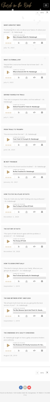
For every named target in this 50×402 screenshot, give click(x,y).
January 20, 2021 (11, 185)
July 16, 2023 (9, 48)
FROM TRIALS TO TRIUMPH (13, 132)
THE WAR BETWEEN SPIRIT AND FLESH (17, 301)
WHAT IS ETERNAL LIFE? (12, 60)
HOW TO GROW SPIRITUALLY (14, 266)
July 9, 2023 (9, 82)
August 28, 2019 (10, 358)
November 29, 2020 (12, 254)
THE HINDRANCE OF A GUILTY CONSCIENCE (19, 335)
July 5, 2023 (9, 120)
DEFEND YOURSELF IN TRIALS (14, 97)
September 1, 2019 (12, 289)
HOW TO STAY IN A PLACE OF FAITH (16, 197)
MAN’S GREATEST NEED (12, 25)
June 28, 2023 (9, 152)
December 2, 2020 (11, 219)
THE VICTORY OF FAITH (12, 231)
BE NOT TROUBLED (10, 164)
